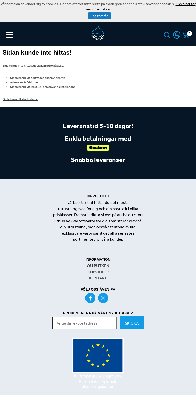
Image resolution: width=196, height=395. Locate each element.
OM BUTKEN (98, 265)
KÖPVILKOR (98, 271)
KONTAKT (98, 278)
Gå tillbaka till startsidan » (20, 99)
